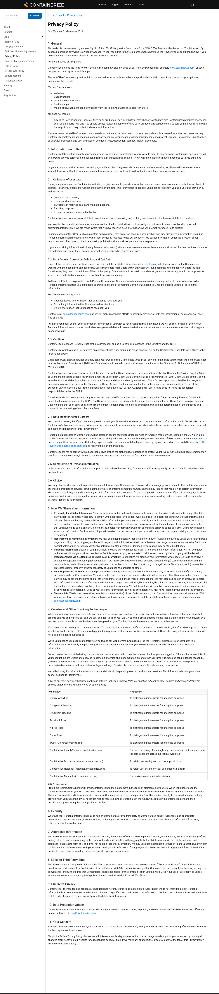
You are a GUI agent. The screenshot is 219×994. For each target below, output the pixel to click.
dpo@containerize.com (83, 913)
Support (115, 4)
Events (7, 90)
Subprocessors (13, 75)
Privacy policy (74, 15)
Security (7, 85)
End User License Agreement (20, 51)
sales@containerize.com (76, 314)
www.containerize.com (182, 67)
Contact (7, 32)
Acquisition (9, 95)
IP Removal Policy (14, 70)
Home (51, 15)
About (141, 4)
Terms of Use (12, 41)
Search (34, 15)
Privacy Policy (12, 56)
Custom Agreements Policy (19, 61)
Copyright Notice (14, 46)
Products (102, 4)
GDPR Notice (12, 66)
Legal (6, 36)
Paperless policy (13, 80)
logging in (154, 264)
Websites (128, 4)
